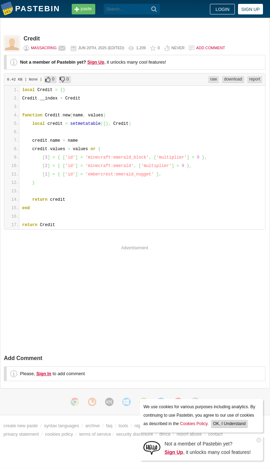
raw (213, 79)
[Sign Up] (151, 447)
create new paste (21, 425)
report (254, 79)
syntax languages (61, 425)
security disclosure (134, 434)
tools (123, 425)
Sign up (250, 9)
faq (109, 425)
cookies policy (59, 434)
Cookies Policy (193, 423)
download (233, 79)
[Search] (154, 9)
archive (92, 425)
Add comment (210, 48)
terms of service (95, 434)
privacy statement (21, 434)
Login (223, 9)
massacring (44, 48)
